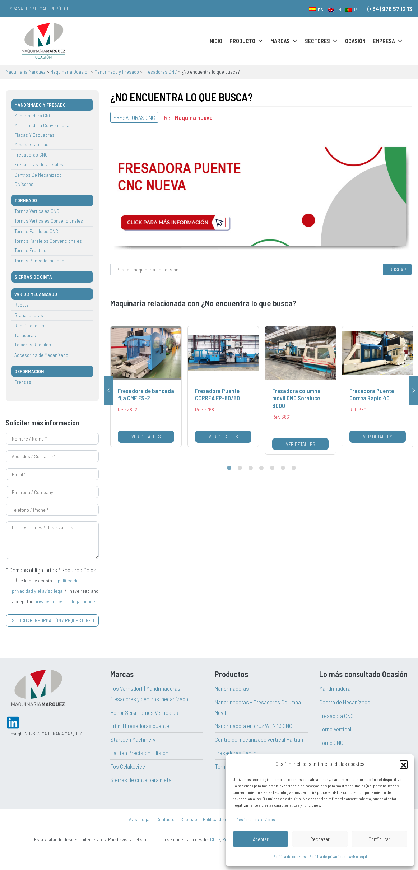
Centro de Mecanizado (344, 702)
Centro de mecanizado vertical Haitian (259, 739)
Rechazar (320, 839)
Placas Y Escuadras (34, 135)
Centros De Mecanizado (38, 175)
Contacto (165, 819)
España (15, 8)
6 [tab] (283, 468)
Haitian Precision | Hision (139, 752)
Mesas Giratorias (31, 144)
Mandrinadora (334, 688)
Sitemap (188, 819)
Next (413, 390)
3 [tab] (250, 468)
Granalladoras (28, 315)
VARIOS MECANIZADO (35, 294)
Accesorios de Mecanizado (41, 355)
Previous (108, 390)
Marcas (284, 41)
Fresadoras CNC (31, 155)
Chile (70, 8)
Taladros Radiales (32, 344)
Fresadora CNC (336, 715)
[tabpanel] (146, 386)
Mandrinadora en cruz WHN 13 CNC (253, 725)
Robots (21, 305)
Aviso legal (358, 856)
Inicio (215, 40)
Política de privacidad (327, 856)
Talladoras (25, 335)
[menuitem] (316, 9)
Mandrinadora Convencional (42, 125)
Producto (246, 41)
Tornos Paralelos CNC (36, 231)
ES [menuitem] (320, 9)
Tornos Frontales (31, 250)
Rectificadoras (29, 325)
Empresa (388, 41)
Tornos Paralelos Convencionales (48, 241)
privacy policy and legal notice (64, 601)
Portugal (36, 8)
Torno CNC (331, 742)
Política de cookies (289, 856)
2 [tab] (239, 468)
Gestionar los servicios (255, 819)
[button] (403, 764)
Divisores (23, 184)
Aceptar (261, 839)
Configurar (379, 839)
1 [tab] (229, 468)
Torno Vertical (335, 728)
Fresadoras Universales (38, 164)
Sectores (321, 41)
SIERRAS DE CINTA (33, 277)
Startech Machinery (132, 739)
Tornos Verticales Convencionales (48, 221)
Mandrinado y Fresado (40, 105)
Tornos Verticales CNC (36, 211)
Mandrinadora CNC (33, 115)
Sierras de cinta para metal (141, 779)
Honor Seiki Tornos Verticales (144, 712)
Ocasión (355, 40)
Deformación (29, 371)
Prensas (22, 382)
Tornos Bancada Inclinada (40, 260)
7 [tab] (293, 468)
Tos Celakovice (127, 766)
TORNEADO (25, 200)
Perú (55, 8)
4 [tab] (261, 468)
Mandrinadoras (232, 688)
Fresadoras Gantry (236, 752)
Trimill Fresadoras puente (139, 725)
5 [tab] (272, 468)
